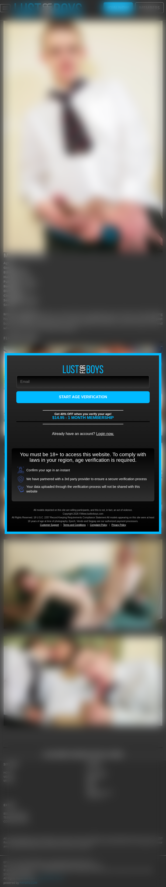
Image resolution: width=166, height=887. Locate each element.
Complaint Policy (98, 525)
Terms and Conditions (74, 525)
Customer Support (49, 525)
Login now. (105, 434)
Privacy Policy (118, 525)
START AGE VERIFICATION (83, 397)
